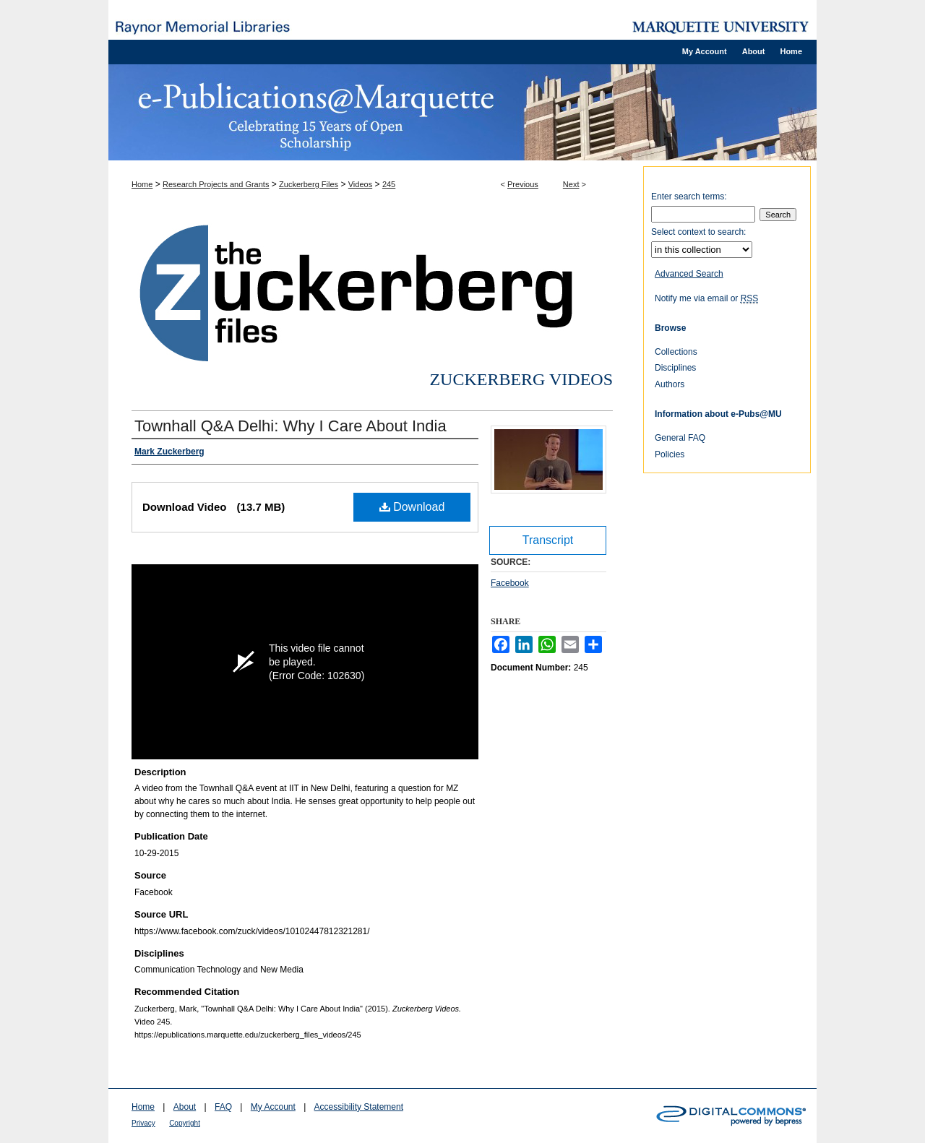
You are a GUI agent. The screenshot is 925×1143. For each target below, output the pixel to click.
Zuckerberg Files (308, 184)
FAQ (223, 1107)
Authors (669, 384)
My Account (273, 1107)
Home (142, 184)
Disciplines (675, 368)
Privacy (143, 1123)
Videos (360, 184)
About (184, 1107)
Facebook (510, 583)
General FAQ (680, 438)
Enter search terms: (689, 196)
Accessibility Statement (358, 1107)
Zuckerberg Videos (521, 379)
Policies (669, 454)
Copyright (184, 1123)
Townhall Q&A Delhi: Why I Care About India (290, 426)
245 (388, 184)
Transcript (548, 540)
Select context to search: (698, 232)
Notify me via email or (706, 298)
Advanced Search (689, 274)
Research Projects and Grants (216, 184)
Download (412, 507)
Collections (676, 352)
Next (571, 184)
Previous (522, 184)
